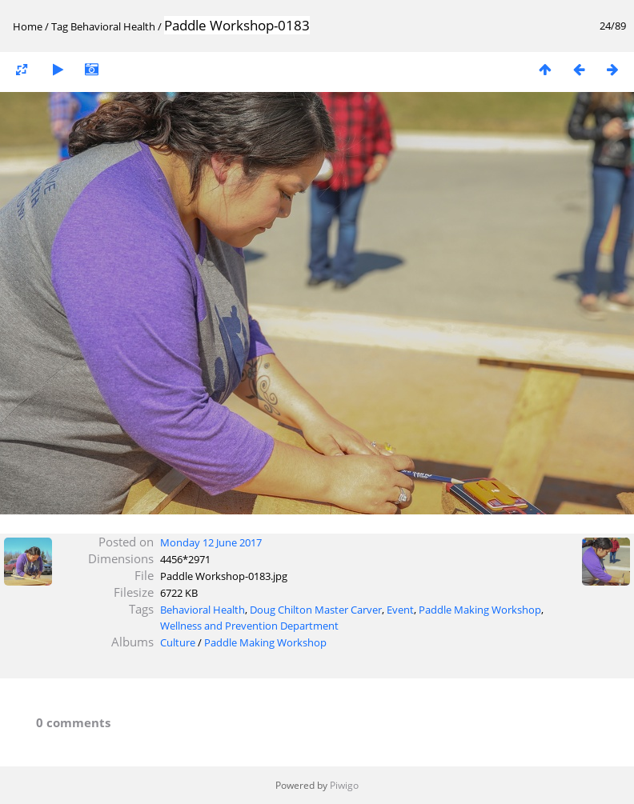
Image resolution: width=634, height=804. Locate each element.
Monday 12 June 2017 (211, 542)
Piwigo (344, 785)
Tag (59, 26)
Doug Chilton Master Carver (316, 609)
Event (400, 609)
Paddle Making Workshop (480, 609)
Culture (177, 642)
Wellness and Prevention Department (249, 625)
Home (27, 26)
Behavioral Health (112, 26)
